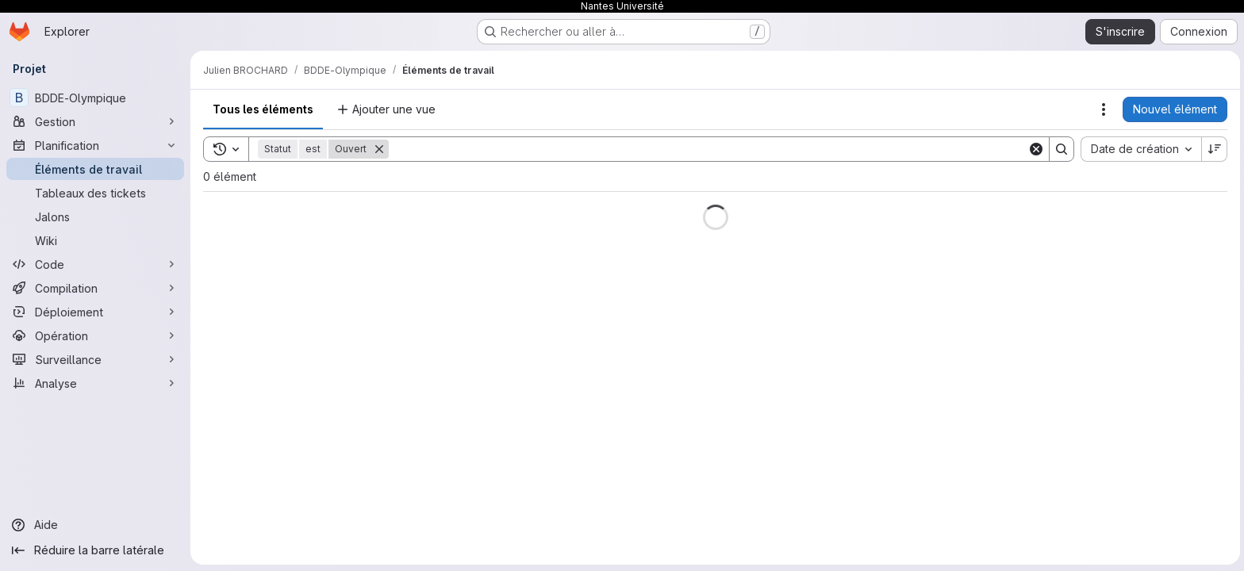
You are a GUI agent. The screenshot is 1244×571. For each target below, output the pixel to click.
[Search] (707, 149)
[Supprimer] (379, 149)
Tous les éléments (263, 109)
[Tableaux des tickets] (95, 193)
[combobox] (1138, 149)
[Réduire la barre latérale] (95, 550)
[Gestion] (95, 121)
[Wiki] (95, 240)
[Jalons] (95, 216)
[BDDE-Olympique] (95, 97)
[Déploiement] (95, 312)
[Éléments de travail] (95, 169)
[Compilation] (95, 288)
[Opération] (95, 335)
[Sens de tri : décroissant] (1212, 149)
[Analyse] (95, 383)
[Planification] (95, 145)
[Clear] (1033, 149)
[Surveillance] (95, 359)
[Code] (95, 264)
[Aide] (95, 525)
